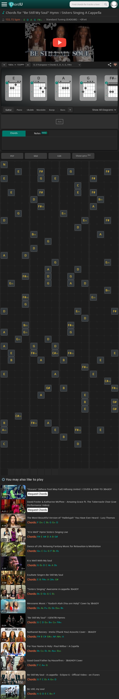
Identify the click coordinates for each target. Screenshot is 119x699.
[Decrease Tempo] (4, 65)
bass (62, 110)
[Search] (105, 4)
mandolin (41, 110)
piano (19, 110)
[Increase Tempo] (28, 65)
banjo (52, 110)
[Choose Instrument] (70, 109)
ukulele (30, 110)
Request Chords (37, 493)
